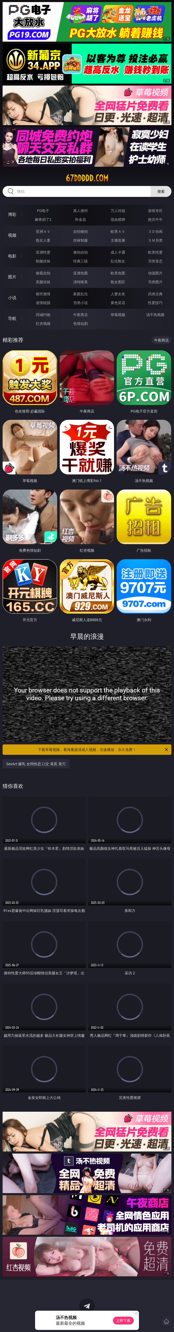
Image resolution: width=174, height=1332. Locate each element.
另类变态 (155, 261)
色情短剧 (80, 323)
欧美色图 (118, 273)
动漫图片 (155, 273)
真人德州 (80, 210)
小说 (12, 297)
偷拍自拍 (80, 252)
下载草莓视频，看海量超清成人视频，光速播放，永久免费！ (103, 750)
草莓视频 (118, 314)
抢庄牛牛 (155, 219)
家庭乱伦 (80, 293)
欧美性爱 (155, 252)
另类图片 (155, 281)
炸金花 (80, 219)
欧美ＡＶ (118, 231)
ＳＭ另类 (155, 240)
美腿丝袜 (43, 281)
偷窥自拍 (43, 273)
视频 (12, 235)
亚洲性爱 (43, 252)
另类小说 (80, 302)
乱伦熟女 (118, 261)
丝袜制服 (80, 240)
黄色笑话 (118, 302)
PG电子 (43, 210)
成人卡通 (118, 252)
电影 (12, 256)
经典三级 (80, 261)
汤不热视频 (155, 314)
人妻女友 (118, 293)
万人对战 (118, 210)
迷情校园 (43, 302)
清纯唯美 (80, 281)
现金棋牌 (118, 219)
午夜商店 (80, 314)
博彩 (12, 214)
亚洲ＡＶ (43, 231)
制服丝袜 (43, 261)
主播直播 (118, 240)
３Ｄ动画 (155, 231)
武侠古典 (155, 293)
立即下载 (123, 1320)
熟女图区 (118, 281)
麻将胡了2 (43, 219)
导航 (12, 318)
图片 (12, 277)
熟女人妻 (43, 240)
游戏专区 (155, 210)
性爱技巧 (155, 302)
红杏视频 (43, 323)
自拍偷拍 (80, 231)
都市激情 (43, 293)
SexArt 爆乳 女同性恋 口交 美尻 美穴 (36, 763)
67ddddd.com (87, 178)
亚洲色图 (80, 273)
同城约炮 (43, 314)
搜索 (161, 191)
